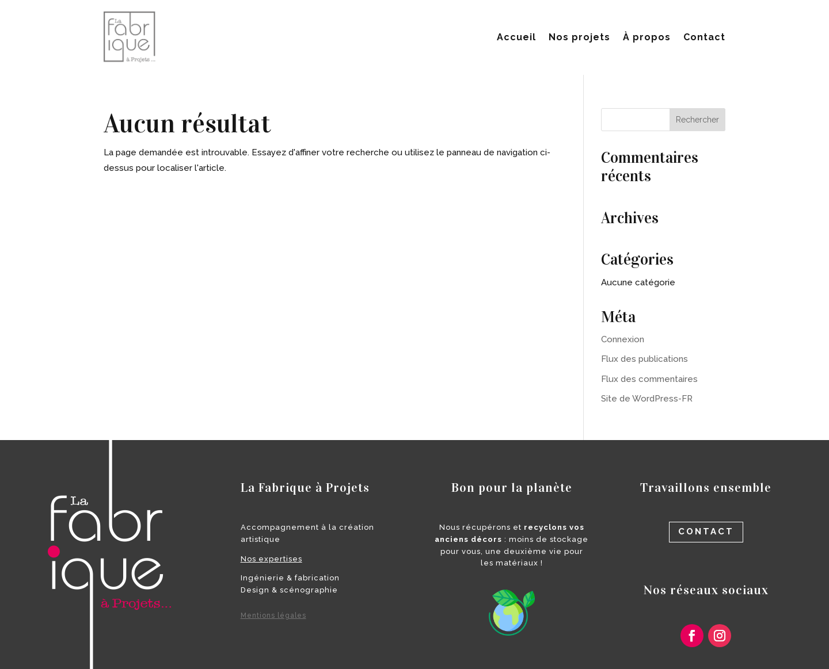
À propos (647, 37)
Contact (704, 37)
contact (706, 531)
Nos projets (579, 37)
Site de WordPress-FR (647, 398)
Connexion (622, 339)
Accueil (516, 37)
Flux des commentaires (649, 379)
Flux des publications (644, 359)
